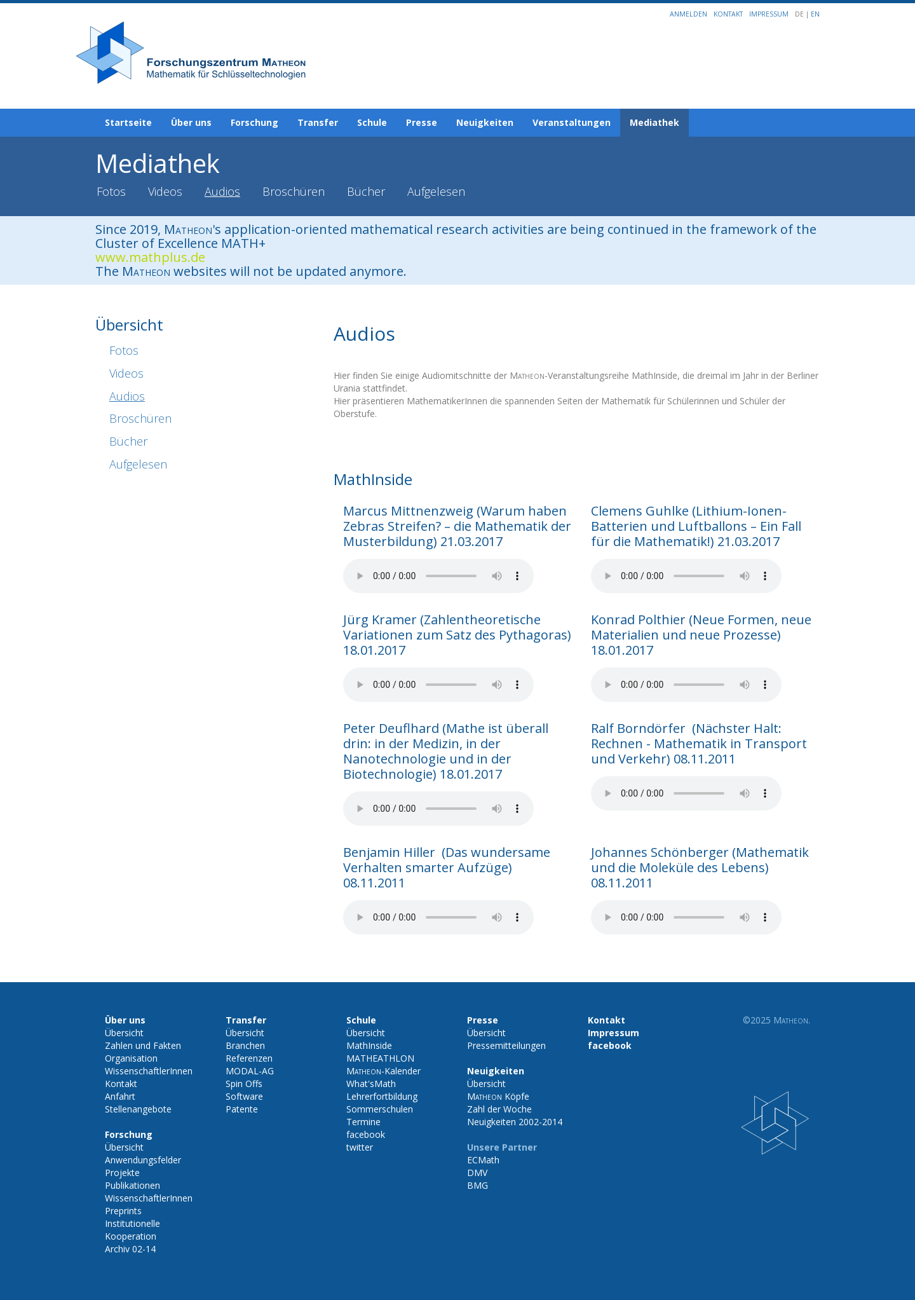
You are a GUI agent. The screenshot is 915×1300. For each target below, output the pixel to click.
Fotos (111, 191)
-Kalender (383, 1071)
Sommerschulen (379, 1109)
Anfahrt (120, 1096)
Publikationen (132, 1185)
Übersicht (124, 1033)
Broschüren (293, 191)
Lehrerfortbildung (381, 1096)
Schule (372, 122)
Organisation (131, 1058)
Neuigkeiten (484, 122)
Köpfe (498, 1096)
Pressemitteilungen (506, 1045)
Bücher (366, 191)
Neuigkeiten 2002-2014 (514, 1122)
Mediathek (654, 122)
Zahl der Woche (499, 1109)
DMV (477, 1173)
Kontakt (728, 14)
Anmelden (688, 14)
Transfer (317, 122)
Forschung (254, 122)
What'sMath (371, 1084)
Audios (222, 191)
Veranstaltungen (571, 122)
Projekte (122, 1173)
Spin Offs (244, 1084)
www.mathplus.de (150, 257)
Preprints (123, 1211)
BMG (477, 1185)
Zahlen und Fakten (143, 1045)
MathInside (369, 1045)
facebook (365, 1134)
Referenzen (249, 1058)
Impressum (769, 14)
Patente (242, 1109)
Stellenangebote (138, 1109)
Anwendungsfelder (143, 1160)
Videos (165, 191)
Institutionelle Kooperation (132, 1229)
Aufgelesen (436, 191)
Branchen (245, 1045)
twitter (359, 1147)
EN (815, 14)
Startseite (128, 122)
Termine (363, 1122)
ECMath (483, 1160)
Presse (421, 122)
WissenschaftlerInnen (149, 1071)
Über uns (191, 122)
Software (244, 1096)
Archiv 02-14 (130, 1249)
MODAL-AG (250, 1071)
